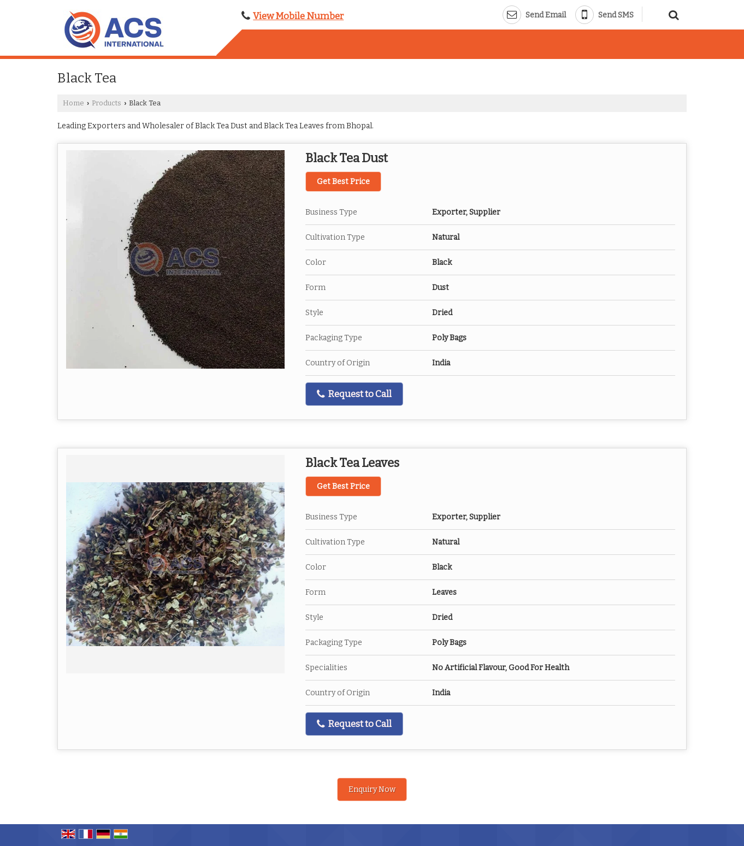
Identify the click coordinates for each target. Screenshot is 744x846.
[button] (298, 15)
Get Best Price (343, 181)
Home (73, 103)
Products (106, 103)
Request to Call (354, 394)
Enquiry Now (372, 789)
